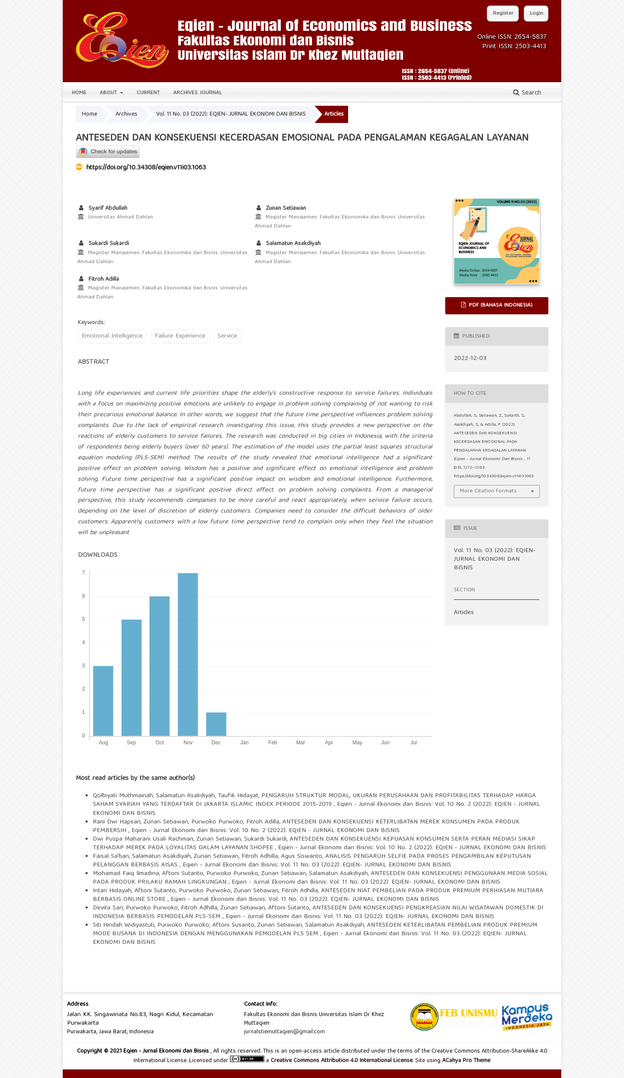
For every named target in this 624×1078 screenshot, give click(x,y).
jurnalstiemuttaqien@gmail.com (284, 1032)
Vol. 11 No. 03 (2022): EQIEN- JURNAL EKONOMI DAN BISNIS (231, 114)
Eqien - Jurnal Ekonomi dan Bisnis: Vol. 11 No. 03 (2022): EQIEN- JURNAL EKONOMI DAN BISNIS (317, 865)
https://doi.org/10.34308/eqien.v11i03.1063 (146, 168)
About (109, 93)
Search (527, 93)
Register (503, 13)
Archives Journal (197, 93)
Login (536, 13)
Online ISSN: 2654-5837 (511, 37)
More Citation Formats (488, 491)
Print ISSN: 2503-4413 (514, 47)
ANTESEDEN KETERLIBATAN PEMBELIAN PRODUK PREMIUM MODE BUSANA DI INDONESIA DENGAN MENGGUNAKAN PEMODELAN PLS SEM (315, 930)
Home (79, 93)
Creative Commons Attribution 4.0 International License (342, 1061)
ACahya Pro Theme (465, 1061)
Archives (127, 114)
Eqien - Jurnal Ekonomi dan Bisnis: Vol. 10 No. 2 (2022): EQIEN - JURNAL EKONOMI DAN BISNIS (266, 830)
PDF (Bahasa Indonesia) (499, 305)
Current (148, 93)
